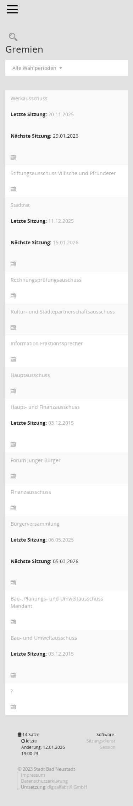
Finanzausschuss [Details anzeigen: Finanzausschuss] (31, 492)
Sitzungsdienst (101, 744)
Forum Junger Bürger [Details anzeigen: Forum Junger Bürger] (36, 460)
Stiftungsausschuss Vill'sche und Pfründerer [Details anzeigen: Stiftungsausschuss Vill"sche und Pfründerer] (63, 173)
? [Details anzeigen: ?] (12, 691)
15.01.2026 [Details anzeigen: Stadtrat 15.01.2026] (65, 242)
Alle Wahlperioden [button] (37, 68)
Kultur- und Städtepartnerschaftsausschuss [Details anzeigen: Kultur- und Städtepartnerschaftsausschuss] (63, 311)
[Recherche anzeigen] (11, 37)
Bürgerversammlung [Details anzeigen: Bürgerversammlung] (35, 523)
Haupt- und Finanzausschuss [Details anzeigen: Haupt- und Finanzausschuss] (45, 407)
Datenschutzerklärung (44, 781)
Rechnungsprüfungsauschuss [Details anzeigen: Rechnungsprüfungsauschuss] (46, 279)
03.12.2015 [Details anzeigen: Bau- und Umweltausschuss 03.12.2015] (61, 653)
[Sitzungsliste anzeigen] (13, 157)
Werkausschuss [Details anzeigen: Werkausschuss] (29, 98)
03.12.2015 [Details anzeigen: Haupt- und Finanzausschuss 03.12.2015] (61, 422)
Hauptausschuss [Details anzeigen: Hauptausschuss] (30, 375)
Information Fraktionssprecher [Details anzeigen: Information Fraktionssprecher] (47, 343)
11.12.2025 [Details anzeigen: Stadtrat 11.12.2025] (61, 220)
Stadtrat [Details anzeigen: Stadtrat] (20, 205)
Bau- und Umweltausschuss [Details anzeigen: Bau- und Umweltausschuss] (44, 637)
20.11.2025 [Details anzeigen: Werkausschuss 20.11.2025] (61, 114)
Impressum (33, 775)
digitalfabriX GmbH (67, 787)
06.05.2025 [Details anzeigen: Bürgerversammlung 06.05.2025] (61, 539)
